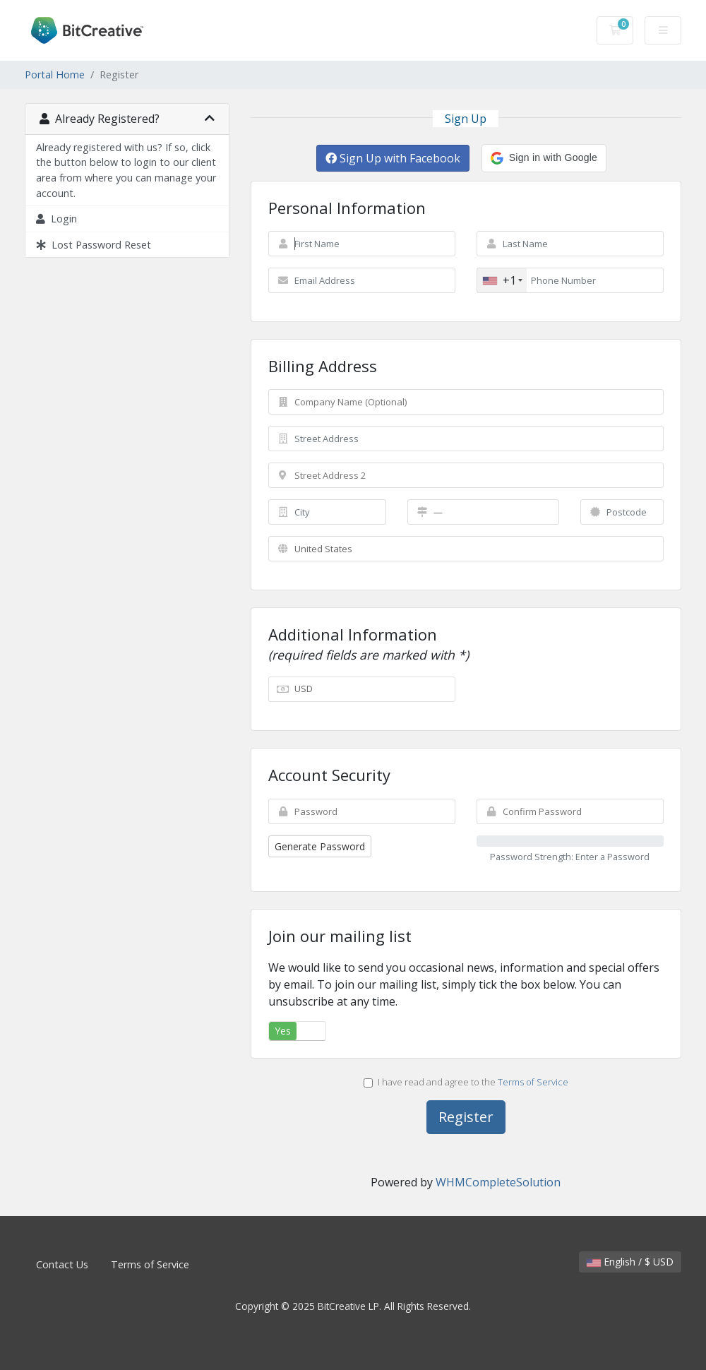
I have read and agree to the (466, 1082)
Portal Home (55, 74)
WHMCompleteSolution (498, 1182)
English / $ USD (630, 1261)
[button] (543, 158)
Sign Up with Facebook (392, 158)
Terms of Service (533, 1082)
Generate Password (320, 846)
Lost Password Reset (93, 244)
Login (56, 218)
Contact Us (62, 1264)
